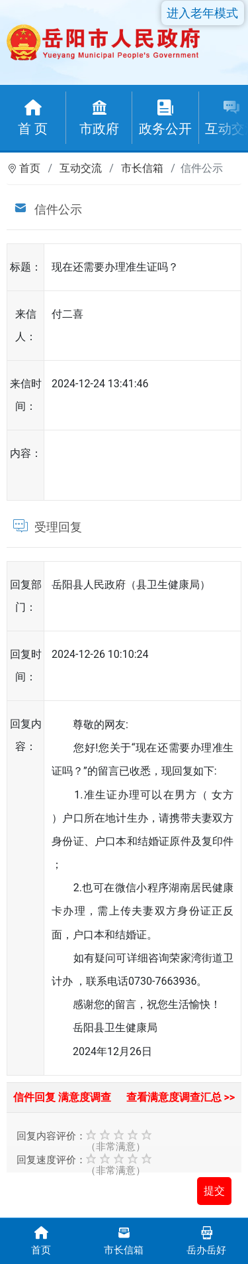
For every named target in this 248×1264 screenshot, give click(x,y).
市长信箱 (142, 168)
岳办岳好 (206, 1240)
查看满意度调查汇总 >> (180, 1097)
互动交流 (81, 168)
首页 (29, 168)
